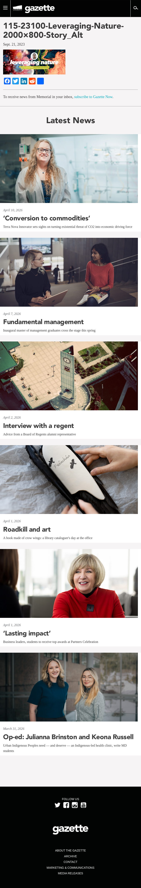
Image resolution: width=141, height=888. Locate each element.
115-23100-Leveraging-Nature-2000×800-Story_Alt (63, 30)
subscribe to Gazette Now (93, 97)
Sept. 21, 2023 (14, 44)
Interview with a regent (38, 426)
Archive (70, 856)
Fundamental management (43, 322)
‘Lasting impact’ (26, 633)
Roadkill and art (26, 529)
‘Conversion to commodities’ (46, 218)
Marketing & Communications (70, 867)
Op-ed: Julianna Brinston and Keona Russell (68, 737)
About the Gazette (70, 850)
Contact (70, 862)
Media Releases (70, 873)
